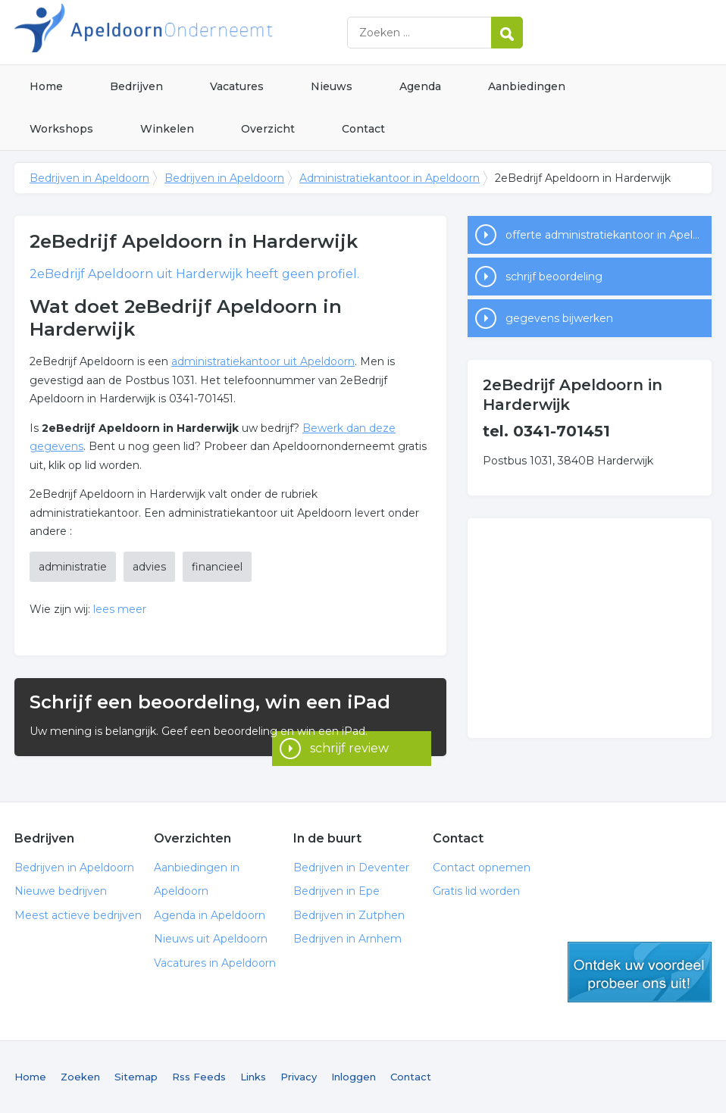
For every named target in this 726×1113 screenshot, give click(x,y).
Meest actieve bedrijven (78, 915)
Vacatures (237, 86)
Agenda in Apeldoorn (209, 915)
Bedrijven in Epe (336, 891)
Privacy (298, 1077)
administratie (73, 567)
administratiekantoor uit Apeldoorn (263, 361)
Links (253, 1077)
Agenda (420, 86)
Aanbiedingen (526, 86)
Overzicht (268, 129)
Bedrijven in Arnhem (347, 939)
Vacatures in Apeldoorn (215, 963)
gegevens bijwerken (559, 318)
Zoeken (80, 1077)
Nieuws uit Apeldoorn (211, 939)
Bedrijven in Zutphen (349, 915)
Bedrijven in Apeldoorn (203, 32)
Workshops (61, 129)
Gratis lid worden (476, 891)
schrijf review (349, 735)
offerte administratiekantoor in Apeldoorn (608, 235)
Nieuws (331, 86)
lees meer (119, 609)
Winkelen (167, 129)
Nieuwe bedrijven (60, 891)
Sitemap (136, 1077)
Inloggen (353, 1077)
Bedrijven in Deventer (351, 867)
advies (149, 567)
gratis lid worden (640, 972)
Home (46, 86)
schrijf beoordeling (553, 276)
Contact (363, 129)
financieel (217, 567)
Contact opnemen (481, 867)
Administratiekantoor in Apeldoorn (389, 178)
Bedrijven (136, 86)
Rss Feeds (199, 1077)
